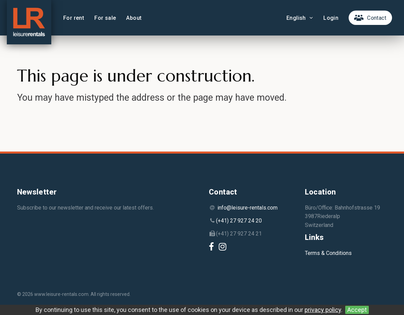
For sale (105, 18)
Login (330, 18)
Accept (357, 309)
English (299, 18)
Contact (376, 18)
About (134, 18)
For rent (73, 18)
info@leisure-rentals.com (247, 207)
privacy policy (323, 309)
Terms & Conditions (328, 253)
